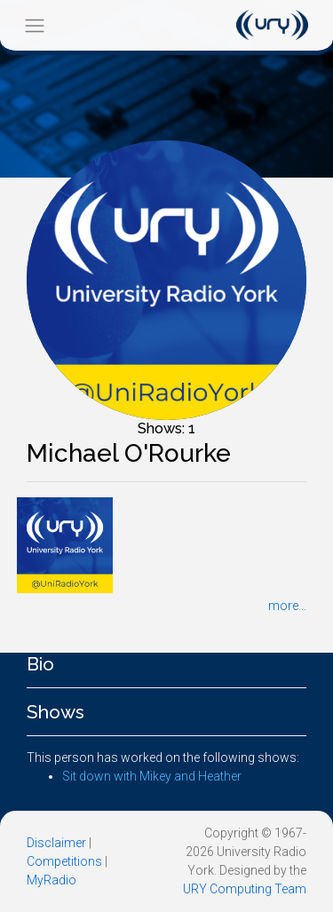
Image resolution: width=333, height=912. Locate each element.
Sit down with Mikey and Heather (152, 776)
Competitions (64, 861)
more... (287, 606)
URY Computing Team (244, 889)
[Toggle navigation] (34, 25)
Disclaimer (56, 843)
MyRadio (51, 880)
